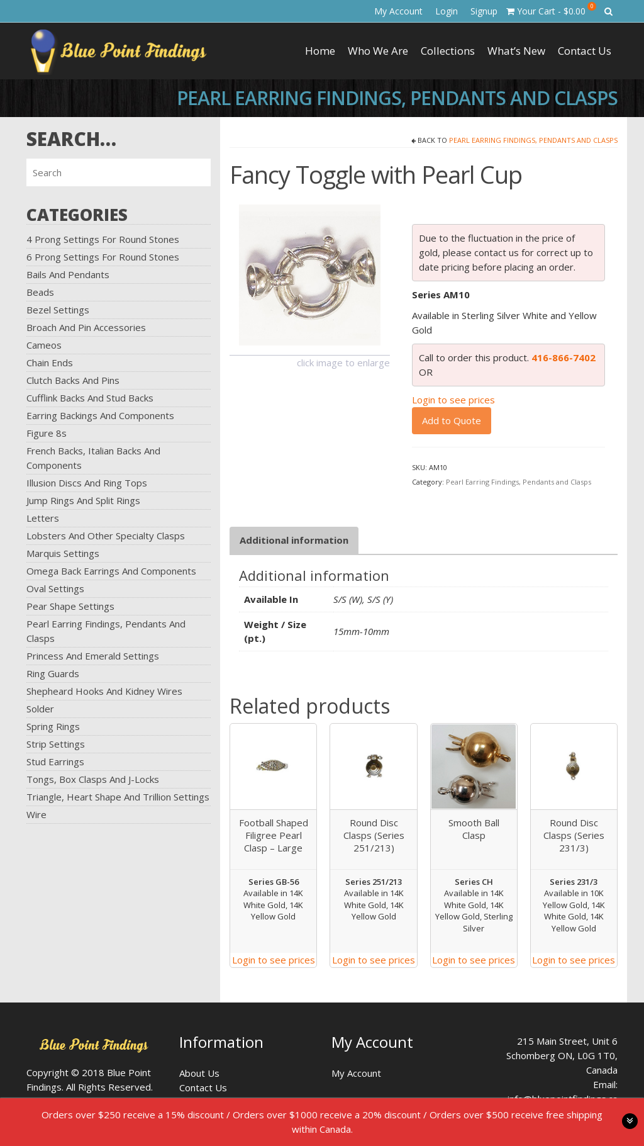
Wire (36, 814)
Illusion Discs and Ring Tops (86, 482)
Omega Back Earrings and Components (111, 571)
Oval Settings (55, 588)
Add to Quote (451, 420)
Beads (40, 292)
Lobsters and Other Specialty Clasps (105, 535)
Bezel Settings (57, 309)
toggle (630, 1121)
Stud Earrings (55, 761)
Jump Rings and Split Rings (83, 500)
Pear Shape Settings (70, 606)
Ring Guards (52, 673)
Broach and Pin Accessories (86, 327)
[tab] (294, 540)
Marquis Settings (62, 553)
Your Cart (551, 9)
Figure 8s (46, 433)
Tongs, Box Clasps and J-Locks (92, 779)
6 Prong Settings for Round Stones (102, 256)
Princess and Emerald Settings (92, 655)
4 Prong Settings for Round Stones (102, 239)
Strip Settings (55, 744)
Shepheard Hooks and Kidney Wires (104, 691)
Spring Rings (53, 726)
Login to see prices (453, 399)
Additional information (294, 540)
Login (446, 11)
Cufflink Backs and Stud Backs (89, 397)
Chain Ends (49, 362)
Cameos (44, 345)
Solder (40, 708)
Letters (42, 518)
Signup (483, 11)
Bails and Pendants (67, 274)
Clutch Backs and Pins (72, 380)
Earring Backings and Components (100, 415)
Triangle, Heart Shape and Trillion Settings (117, 796)
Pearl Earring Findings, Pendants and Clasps (533, 140)
